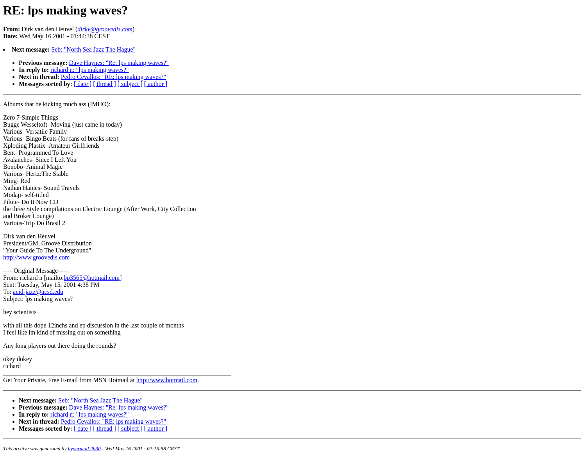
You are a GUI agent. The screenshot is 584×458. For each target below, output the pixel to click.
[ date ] (82, 84)
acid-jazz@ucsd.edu (38, 291)
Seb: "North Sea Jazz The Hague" (93, 49)
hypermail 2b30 (84, 448)
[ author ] (156, 84)
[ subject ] (130, 84)
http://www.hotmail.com (166, 380)
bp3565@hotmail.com (92, 277)
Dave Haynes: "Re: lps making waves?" (119, 62)
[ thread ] (104, 84)
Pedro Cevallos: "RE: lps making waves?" (113, 76)
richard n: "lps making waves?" (89, 69)
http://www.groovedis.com (36, 257)
